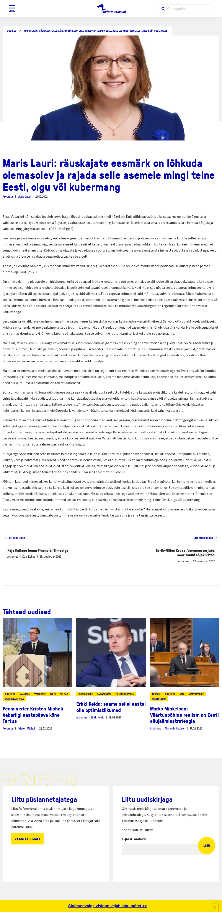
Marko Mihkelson (175, 728)
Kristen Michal (26, 728)
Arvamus (8, 196)
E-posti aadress (134, 839)
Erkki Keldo (97, 717)
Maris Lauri (24, 196)
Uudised (11, 31)
